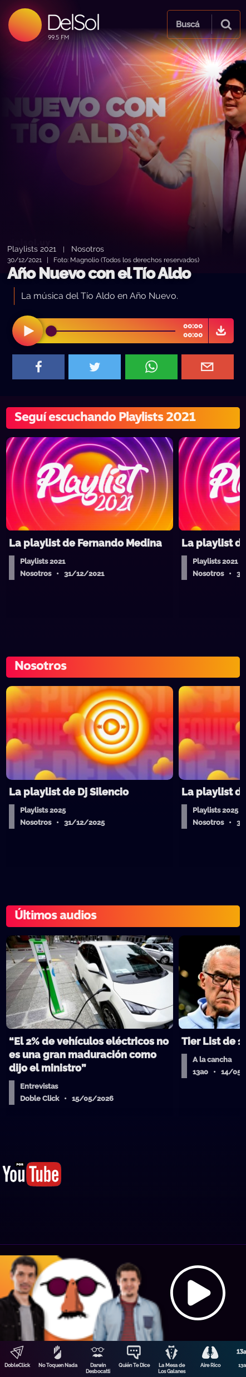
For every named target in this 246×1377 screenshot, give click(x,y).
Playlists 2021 (31, 248)
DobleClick (17, 1365)
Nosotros (87, 248)
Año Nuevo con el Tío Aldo (98, 273)
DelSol (72, 22)
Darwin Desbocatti (98, 1368)
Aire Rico (210, 1365)
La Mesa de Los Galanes (171, 1368)
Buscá (187, 24)
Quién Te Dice (134, 1365)
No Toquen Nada (57, 1365)
